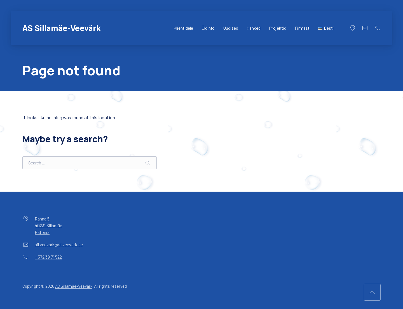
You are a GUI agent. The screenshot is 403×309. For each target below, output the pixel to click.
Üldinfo (208, 28)
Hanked (254, 28)
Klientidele (183, 28)
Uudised (230, 28)
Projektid (277, 28)
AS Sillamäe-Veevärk (61, 28)
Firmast (302, 28)
